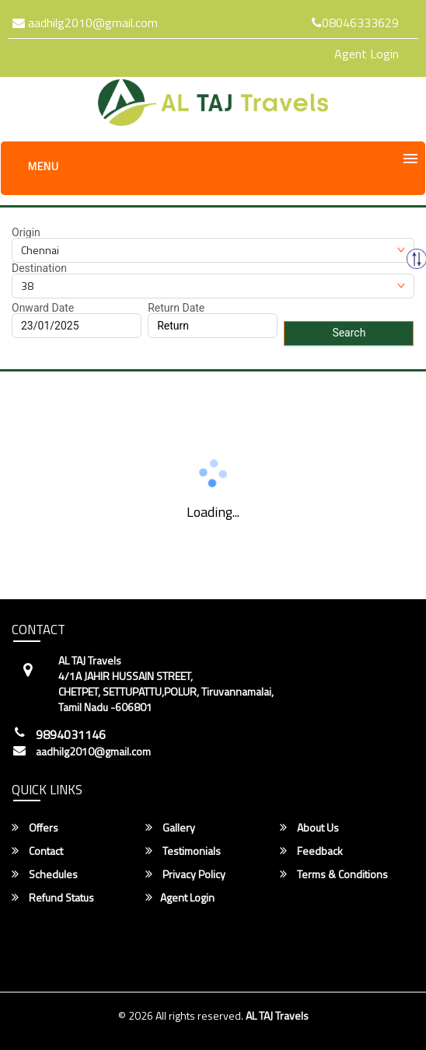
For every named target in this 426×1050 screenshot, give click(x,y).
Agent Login (366, 53)
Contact (37, 851)
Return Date (176, 307)
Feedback (311, 851)
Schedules (45, 874)
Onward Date (43, 307)
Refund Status (53, 897)
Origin (26, 232)
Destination (39, 268)
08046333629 (355, 22)
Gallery (170, 827)
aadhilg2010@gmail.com (85, 22)
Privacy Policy (185, 874)
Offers (35, 827)
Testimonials (183, 851)
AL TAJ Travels (277, 1015)
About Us (309, 827)
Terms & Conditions (334, 874)
